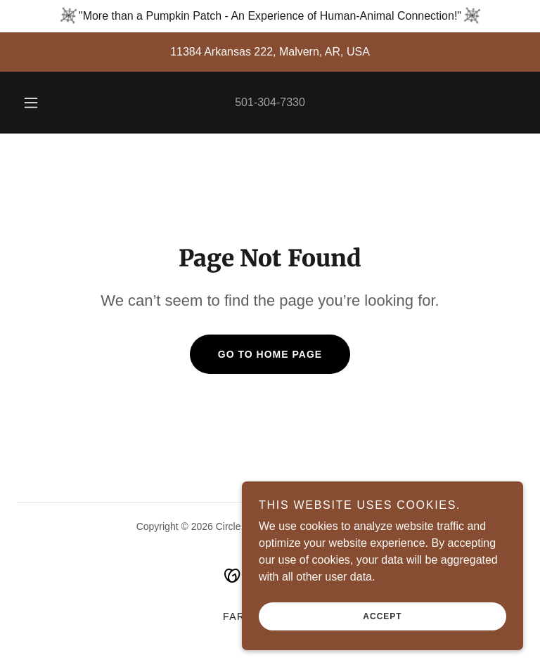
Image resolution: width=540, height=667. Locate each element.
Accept (382, 616)
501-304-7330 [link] (270, 102)
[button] (38, 103)
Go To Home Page (270, 354)
